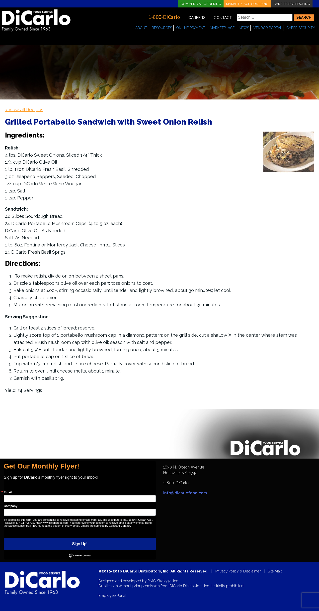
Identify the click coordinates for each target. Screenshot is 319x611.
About (141, 28)
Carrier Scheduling (291, 4)
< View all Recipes (24, 109)
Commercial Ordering (199, 4)
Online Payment (190, 28)
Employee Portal (112, 596)
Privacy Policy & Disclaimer (238, 571)
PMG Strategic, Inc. (163, 581)
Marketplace (222, 28)
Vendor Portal (267, 28)
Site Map (275, 571)
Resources (162, 28)
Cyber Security (300, 28)
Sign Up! (79, 544)
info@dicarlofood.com (185, 493)
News (244, 28)
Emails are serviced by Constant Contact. (105, 525)
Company (10, 506)
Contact (223, 17)
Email (8, 492)
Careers (196, 17)
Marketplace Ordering (246, 4)
